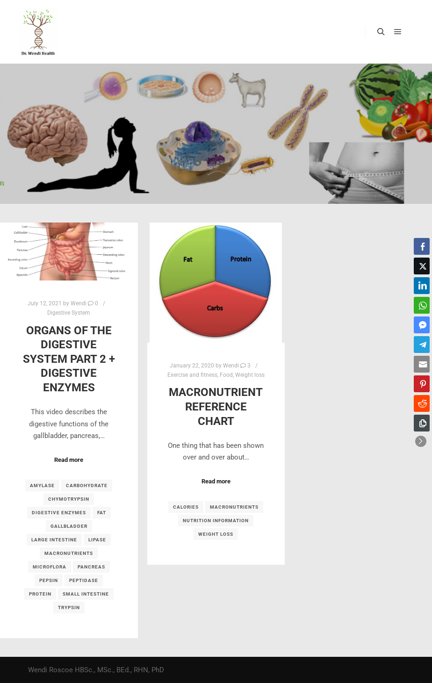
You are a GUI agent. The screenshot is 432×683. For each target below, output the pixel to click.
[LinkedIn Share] (422, 285)
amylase (42, 485)
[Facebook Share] (422, 246)
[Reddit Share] (422, 403)
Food (226, 375)
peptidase (83, 580)
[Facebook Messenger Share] (422, 324)
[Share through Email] (422, 364)
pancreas (91, 566)
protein (40, 594)
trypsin (69, 607)
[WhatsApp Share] (422, 305)
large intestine (54, 539)
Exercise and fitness (192, 375)
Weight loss (250, 375)
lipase (97, 539)
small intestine (86, 594)
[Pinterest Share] (422, 383)
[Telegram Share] (422, 344)
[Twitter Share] (422, 266)
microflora (49, 566)
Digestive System (68, 312)
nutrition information (216, 520)
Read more (68, 459)
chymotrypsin (68, 499)
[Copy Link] (422, 423)
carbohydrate (87, 485)
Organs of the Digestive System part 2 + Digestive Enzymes (69, 359)
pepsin (48, 580)
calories (186, 507)
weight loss (215, 534)
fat (101, 512)
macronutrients (68, 553)
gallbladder (68, 526)
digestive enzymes (59, 512)
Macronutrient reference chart (216, 406)
